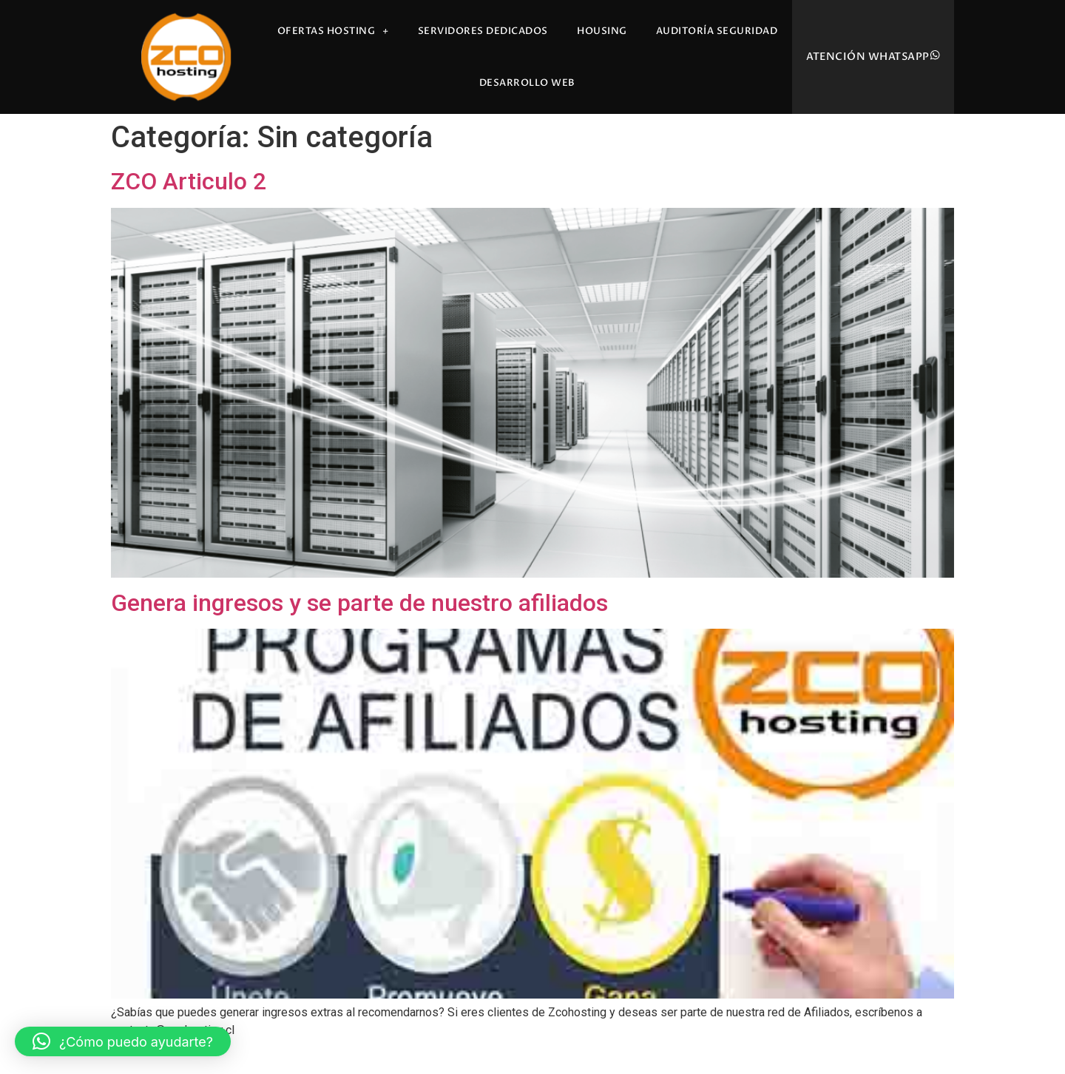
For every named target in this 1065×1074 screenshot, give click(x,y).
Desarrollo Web (527, 83)
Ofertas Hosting (333, 31)
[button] (123, 1041)
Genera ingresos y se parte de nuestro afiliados (359, 603)
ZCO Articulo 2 (188, 181)
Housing (602, 31)
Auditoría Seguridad (717, 31)
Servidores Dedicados (483, 31)
